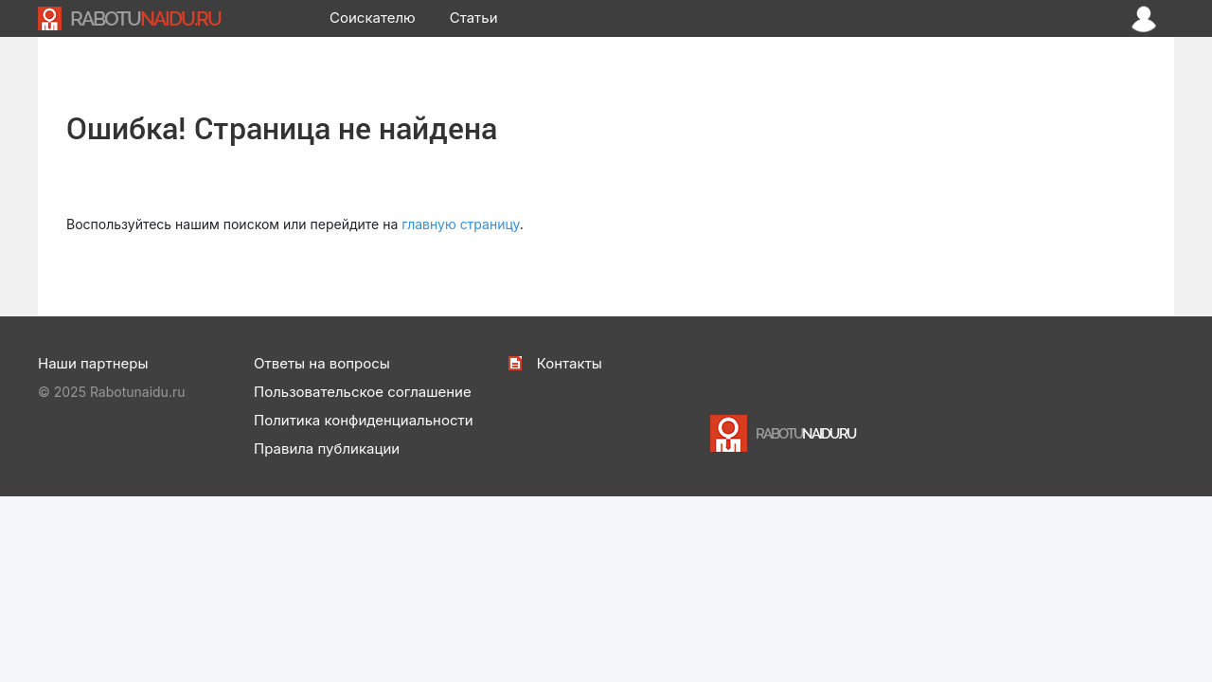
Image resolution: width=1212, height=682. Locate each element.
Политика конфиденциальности (363, 420)
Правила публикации (327, 449)
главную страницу (460, 224)
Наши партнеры (93, 363)
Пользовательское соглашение (363, 392)
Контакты (569, 363)
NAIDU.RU (145, 18)
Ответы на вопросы (322, 363)
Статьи (474, 18)
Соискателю (373, 18)
